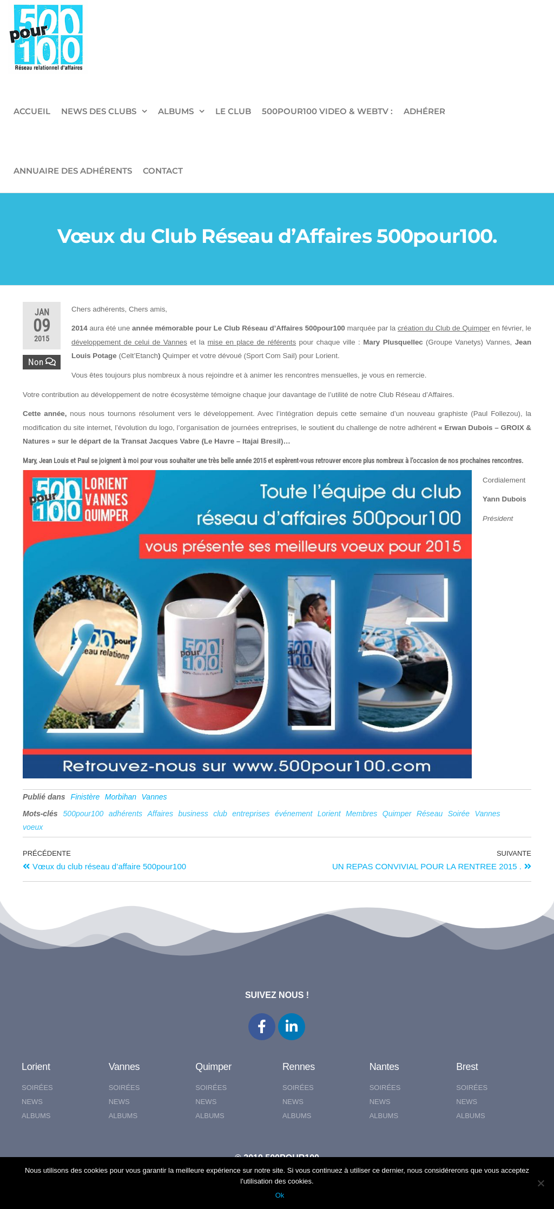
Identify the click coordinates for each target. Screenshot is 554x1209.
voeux (33, 827)
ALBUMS (176, 111)
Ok (280, 1195)
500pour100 (83, 813)
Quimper (397, 813)
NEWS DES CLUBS (98, 111)
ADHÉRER (424, 111)
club (220, 813)
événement (293, 813)
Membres (361, 813)
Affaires (160, 813)
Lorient (329, 813)
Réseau (430, 813)
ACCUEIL (32, 111)
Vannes (154, 796)
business (193, 813)
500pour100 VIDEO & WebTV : (327, 111)
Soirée (459, 813)
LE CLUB (233, 111)
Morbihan (120, 796)
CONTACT (163, 171)
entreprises (250, 813)
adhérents (125, 813)
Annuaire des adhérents (73, 171)
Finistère (85, 796)
